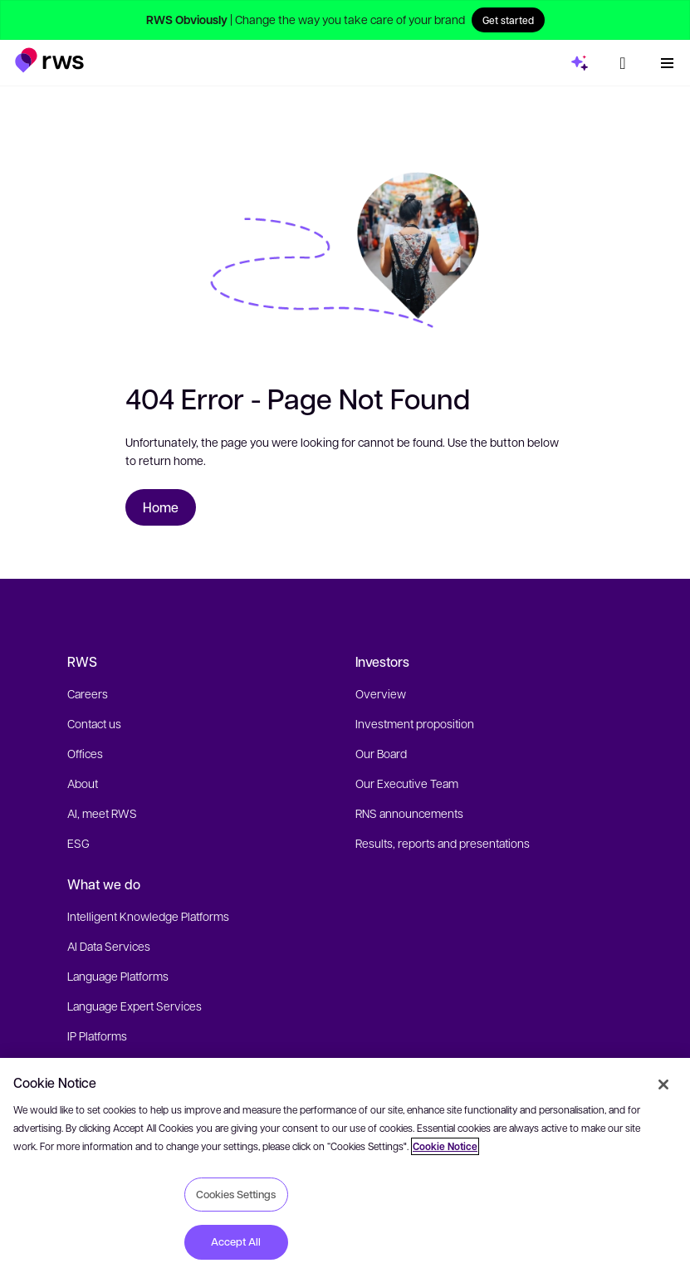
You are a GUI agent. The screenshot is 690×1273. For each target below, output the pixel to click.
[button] (49, 60)
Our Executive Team (406, 783)
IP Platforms (97, 1035)
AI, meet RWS (102, 812)
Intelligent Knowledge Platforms (148, 915)
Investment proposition (414, 723)
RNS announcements (409, 812)
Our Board (381, 753)
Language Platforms (118, 975)
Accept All (236, 1241)
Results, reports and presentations (442, 842)
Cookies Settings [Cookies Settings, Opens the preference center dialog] (236, 1194)
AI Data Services (108, 945)
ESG (78, 842)
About (82, 783)
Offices (85, 753)
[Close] (663, 1084)
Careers (87, 693)
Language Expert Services (134, 1005)
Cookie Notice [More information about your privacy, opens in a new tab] (445, 1146)
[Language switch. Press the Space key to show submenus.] (623, 63)
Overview (380, 693)
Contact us (94, 723)
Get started (508, 20)
